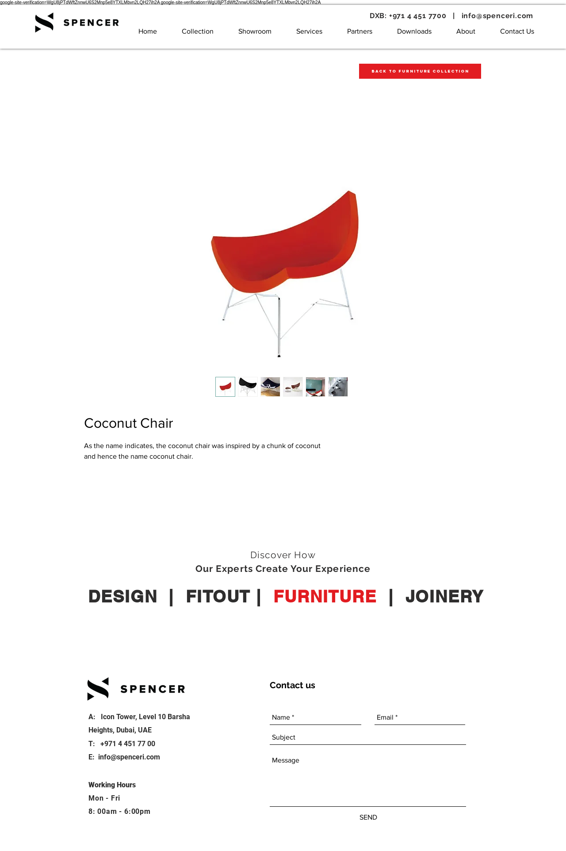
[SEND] (368, 817)
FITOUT (218, 596)
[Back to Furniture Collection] (420, 71)
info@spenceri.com (498, 16)
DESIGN (122, 596)
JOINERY (444, 596)
